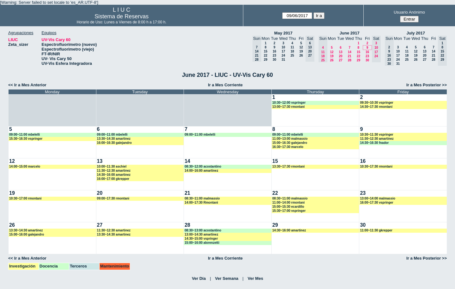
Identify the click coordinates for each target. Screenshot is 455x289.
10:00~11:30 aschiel (112, 166)
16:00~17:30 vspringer (376, 202)
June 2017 (350, 33)
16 (274, 51)
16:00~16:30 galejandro (114, 142)
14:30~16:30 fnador (374, 142)
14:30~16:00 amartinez (113, 174)
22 (265, 55)
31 (283, 59)
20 (340, 56)
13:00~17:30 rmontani (288, 106)
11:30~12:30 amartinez (376, 138)
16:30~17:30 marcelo (287, 147)
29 (265, 59)
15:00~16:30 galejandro (289, 142)
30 (274, 59)
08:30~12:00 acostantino (203, 166)
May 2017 (283, 33)
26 (301, 55)
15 (265, 51)
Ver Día (199, 278)
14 (349, 52)
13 (340, 52)
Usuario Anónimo (409, 12)
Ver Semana (227, 278)
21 (349, 56)
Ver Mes (255, 278)
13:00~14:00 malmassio (377, 198)
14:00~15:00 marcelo (24, 166)
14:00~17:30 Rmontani (201, 202)
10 (283, 47)
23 (274, 55)
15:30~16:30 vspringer (25, 138)
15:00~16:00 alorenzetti (202, 242)
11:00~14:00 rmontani (288, 202)
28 (349, 60)
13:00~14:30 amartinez (201, 234)
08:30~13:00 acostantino (203, 230)
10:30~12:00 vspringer (289, 102)
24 (283, 55)
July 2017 (415, 33)
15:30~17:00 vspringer (289, 210)
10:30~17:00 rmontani (25, 198)
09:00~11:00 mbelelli (24, 134)
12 (301, 47)
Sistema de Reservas (121, 16)
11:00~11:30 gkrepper (376, 230)
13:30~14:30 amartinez (113, 138)
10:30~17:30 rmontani (376, 166)
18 (292, 51)
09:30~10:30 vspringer (376, 102)
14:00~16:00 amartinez (201, 170)
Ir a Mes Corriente (225, 85)
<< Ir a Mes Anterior (27, 85)
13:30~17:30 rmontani (288, 166)
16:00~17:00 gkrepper (113, 179)
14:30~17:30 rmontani (376, 106)
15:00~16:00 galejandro (26, 234)
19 (301, 51)
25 (292, 55)
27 (340, 60)
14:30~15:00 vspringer (201, 238)
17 (283, 51)
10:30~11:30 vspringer (376, 134)
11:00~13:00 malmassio (289, 138)
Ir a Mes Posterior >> (426, 85)
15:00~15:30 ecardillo (288, 206)
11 (292, 47)
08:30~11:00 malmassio (202, 198)
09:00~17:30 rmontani (113, 198)
